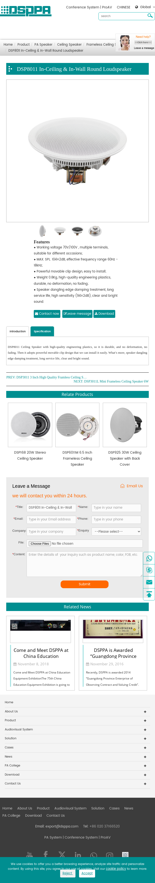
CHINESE (123, 7)
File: (21, 542)
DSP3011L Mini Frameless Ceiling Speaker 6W (116, 381)
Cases (122, 29)
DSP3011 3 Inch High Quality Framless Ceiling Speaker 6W (52, 377)
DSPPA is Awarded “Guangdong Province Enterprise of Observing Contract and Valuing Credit (113, 653)
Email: (18, 518)
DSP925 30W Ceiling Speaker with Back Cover (124, 458)
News (136, 29)
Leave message (77, 313)
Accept (87, 873)
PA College (12, 765)
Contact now (47, 313)
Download (18, 36)
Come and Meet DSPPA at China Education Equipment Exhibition (41, 653)
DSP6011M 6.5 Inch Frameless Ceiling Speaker (77, 458)
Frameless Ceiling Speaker (107, 44)
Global (145, 7)
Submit (84, 584)
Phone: (82, 518)
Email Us (132, 486)
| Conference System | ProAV (86, 837)
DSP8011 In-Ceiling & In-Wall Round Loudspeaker (45, 50)
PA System (53, 837)
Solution (105, 29)
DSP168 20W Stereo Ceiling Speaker (30, 455)
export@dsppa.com (62, 826)
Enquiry (83, 530)
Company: (19, 530)
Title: (19, 507)
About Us (32, 29)
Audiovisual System (78, 29)
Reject (68, 873)
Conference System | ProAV (89, 7)
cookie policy (116, 868)
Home (15, 29)
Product (51, 29)
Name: (83, 507)
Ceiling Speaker (69, 44)
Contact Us (40, 36)
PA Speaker (43, 44)
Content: (18, 554)
